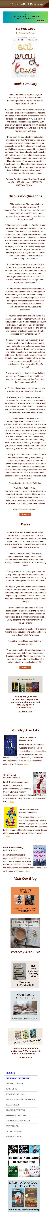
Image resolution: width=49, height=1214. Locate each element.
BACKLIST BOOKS (14, 1137)
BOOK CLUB (11, 1089)
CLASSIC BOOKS (13, 1131)
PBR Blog (10, 1073)
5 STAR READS (15, 1094)
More (26, 764)
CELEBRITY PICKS (14, 1084)
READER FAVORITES (15, 1110)
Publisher (37, 483)
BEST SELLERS (12, 1126)
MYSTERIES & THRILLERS (18, 1121)
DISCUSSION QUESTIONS (17, 1078)
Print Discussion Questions (24, 509)
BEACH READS (12, 1105)
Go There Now (25, 711)
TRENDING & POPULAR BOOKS (20, 1099)
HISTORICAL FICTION (16, 1115)
